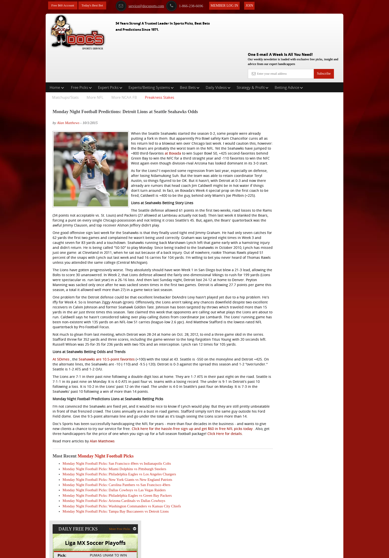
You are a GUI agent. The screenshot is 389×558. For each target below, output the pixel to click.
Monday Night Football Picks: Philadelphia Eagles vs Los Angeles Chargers (119, 497)
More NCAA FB (124, 65)
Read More (323, 165)
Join (254, 5)
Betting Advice (289, 55)
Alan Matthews (68, 91)
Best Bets (189, 55)
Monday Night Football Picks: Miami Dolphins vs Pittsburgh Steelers (114, 492)
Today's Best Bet (95, 5)
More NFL (95, 65)
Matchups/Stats (65, 65)
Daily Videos (218, 55)
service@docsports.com (145, 6)
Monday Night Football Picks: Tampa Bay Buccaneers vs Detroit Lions (116, 534)
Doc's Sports (299, 127)
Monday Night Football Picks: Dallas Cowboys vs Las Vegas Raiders (114, 513)
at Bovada (224, 126)
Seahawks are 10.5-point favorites (107, 372)
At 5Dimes (61, 372)
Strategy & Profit (252, 55)
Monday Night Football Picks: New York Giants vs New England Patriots (117, 502)
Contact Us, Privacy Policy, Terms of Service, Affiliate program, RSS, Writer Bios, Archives (222, 551)
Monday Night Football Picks (106, 478)
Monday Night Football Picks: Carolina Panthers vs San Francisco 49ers (116, 508)
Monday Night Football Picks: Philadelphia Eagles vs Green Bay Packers (117, 518)
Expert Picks (110, 55)
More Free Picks (321, 82)
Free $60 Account (63, 5)
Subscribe (323, 38)
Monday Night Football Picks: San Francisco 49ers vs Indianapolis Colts (117, 487)
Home (57, 55)
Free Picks (81, 55)
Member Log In (229, 5)
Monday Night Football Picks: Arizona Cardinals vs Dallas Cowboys (114, 524)
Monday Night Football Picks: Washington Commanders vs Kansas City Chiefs (122, 529)
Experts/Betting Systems (151, 55)
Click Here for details (112, 456)
